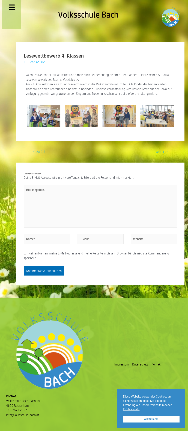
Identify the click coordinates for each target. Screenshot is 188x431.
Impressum (121, 364)
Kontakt (156, 364)
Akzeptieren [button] (151, 419)
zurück (39, 151)
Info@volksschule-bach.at (22, 415)
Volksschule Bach (88, 14)
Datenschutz (140, 364)
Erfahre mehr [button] (131, 409)
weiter (162, 151)
